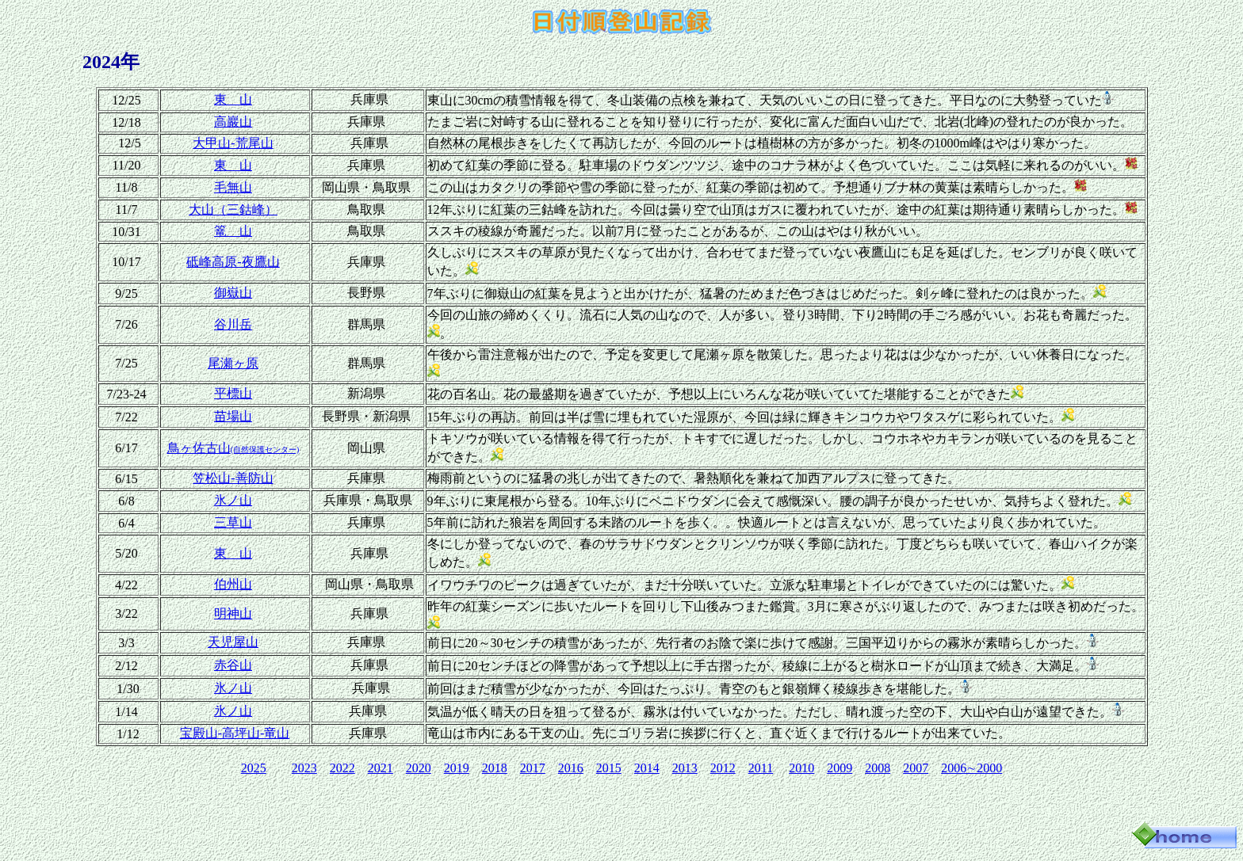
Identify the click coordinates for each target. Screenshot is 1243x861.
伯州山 (233, 584)
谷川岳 (233, 324)
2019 (456, 768)
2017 (532, 768)
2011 (760, 768)
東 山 (233, 99)
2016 (570, 768)
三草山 (233, 522)
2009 (839, 768)
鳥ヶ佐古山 (233, 448)
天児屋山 (233, 642)
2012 (723, 768)
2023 (304, 768)
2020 (418, 768)
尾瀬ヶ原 (233, 363)
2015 (609, 768)
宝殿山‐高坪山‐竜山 (235, 733)
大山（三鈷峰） (233, 209)
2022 (342, 768)
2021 (380, 768)
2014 (647, 768)
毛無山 (233, 187)
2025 (253, 768)
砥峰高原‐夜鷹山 (232, 262)
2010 (801, 768)
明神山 (233, 613)
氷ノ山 (233, 500)
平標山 (233, 393)
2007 (915, 768)
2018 (494, 768)
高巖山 (233, 121)
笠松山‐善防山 (233, 478)
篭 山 (233, 231)
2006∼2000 (971, 768)
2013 (685, 768)
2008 (877, 768)
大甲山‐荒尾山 (233, 143)
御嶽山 (233, 292)
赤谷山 (233, 665)
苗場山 (233, 416)
